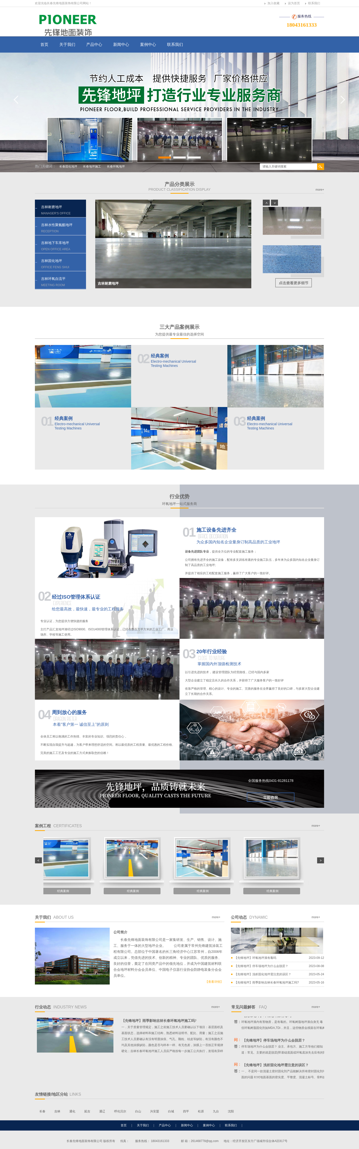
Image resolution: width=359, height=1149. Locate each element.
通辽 (102, 1111)
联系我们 (314, 3)
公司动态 (249, 917)
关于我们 (67, 44)
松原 (201, 1111)
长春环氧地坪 (116, 166)
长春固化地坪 (68, 166)
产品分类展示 (179, 186)
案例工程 (58, 826)
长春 (42, 1111)
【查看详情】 (214, 982)
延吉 (87, 1111)
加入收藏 (273, 3)
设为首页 (294, 3)
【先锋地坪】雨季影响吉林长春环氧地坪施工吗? (266, 982)
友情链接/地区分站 (58, 1094)
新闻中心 (121, 44)
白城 (171, 1111)
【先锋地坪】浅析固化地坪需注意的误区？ (262, 974)
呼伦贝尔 (120, 1111)
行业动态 (61, 1007)
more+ (320, 189)
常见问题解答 (249, 1007)
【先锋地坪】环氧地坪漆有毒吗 (255, 958)
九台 (216, 1111)
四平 (186, 1111)
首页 (44, 44)
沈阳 (231, 1111)
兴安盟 (154, 1111)
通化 (72, 1111)
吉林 (57, 1111)
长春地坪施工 (92, 166)
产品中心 (94, 44)
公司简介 (120, 932)
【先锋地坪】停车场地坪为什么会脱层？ (261, 966)
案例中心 (148, 44)
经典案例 (83, 423)
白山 (138, 1111)
